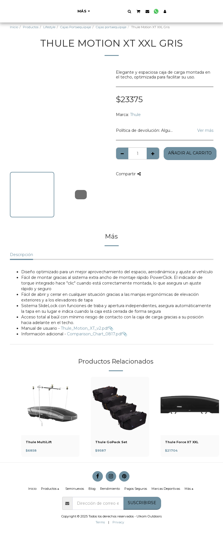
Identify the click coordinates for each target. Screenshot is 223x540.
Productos (30, 27)
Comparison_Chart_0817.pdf (94, 333)
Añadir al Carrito (190, 153)
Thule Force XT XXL (181, 442)
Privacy (118, 522)
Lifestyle (49, 27)
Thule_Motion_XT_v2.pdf (85, 328)
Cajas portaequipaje (111, 27)
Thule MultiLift (39, 442)
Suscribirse (142, 502)
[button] (157, 11)
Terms (100, 522)
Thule (135, 114)
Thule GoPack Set (111, 442)
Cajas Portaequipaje (75, 27)
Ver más (205, 130)
